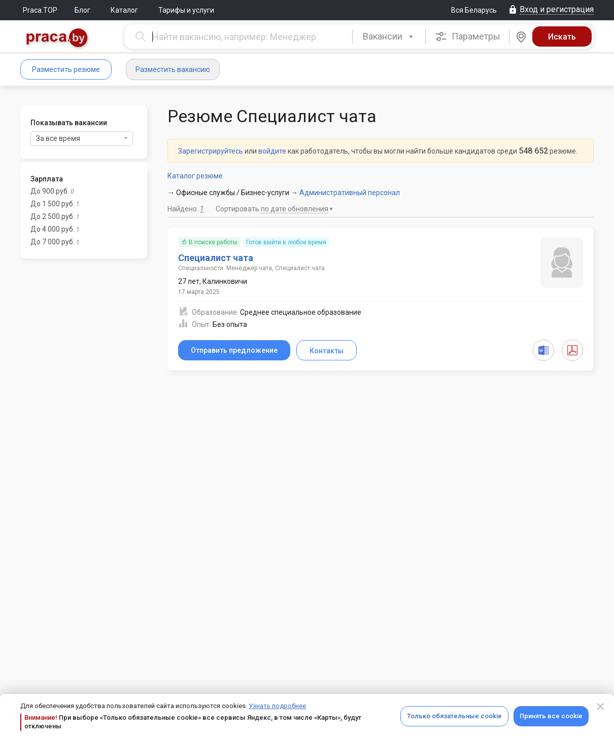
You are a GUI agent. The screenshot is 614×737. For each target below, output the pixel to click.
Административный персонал (349, 193)
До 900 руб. (49, 191)
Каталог (124, 10)
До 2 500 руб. (52, 216)
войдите (272, 151)
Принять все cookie (551, 716)
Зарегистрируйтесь (210, 151)
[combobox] (389, 36)
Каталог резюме (195, 176)
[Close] (600, 706)
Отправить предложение (234, 350)
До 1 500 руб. (52, 204)
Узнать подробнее (277, 706)
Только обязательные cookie (454, 716)
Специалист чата (215, 257)
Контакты (327, 351)
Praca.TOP (40, 10)
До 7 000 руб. (52, 242)
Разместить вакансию (172, 69)
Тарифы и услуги (186, 10)
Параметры (467, 36)
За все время (81, 138)
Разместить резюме (66, 69)
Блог (82, 10)
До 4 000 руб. (52, 229)
